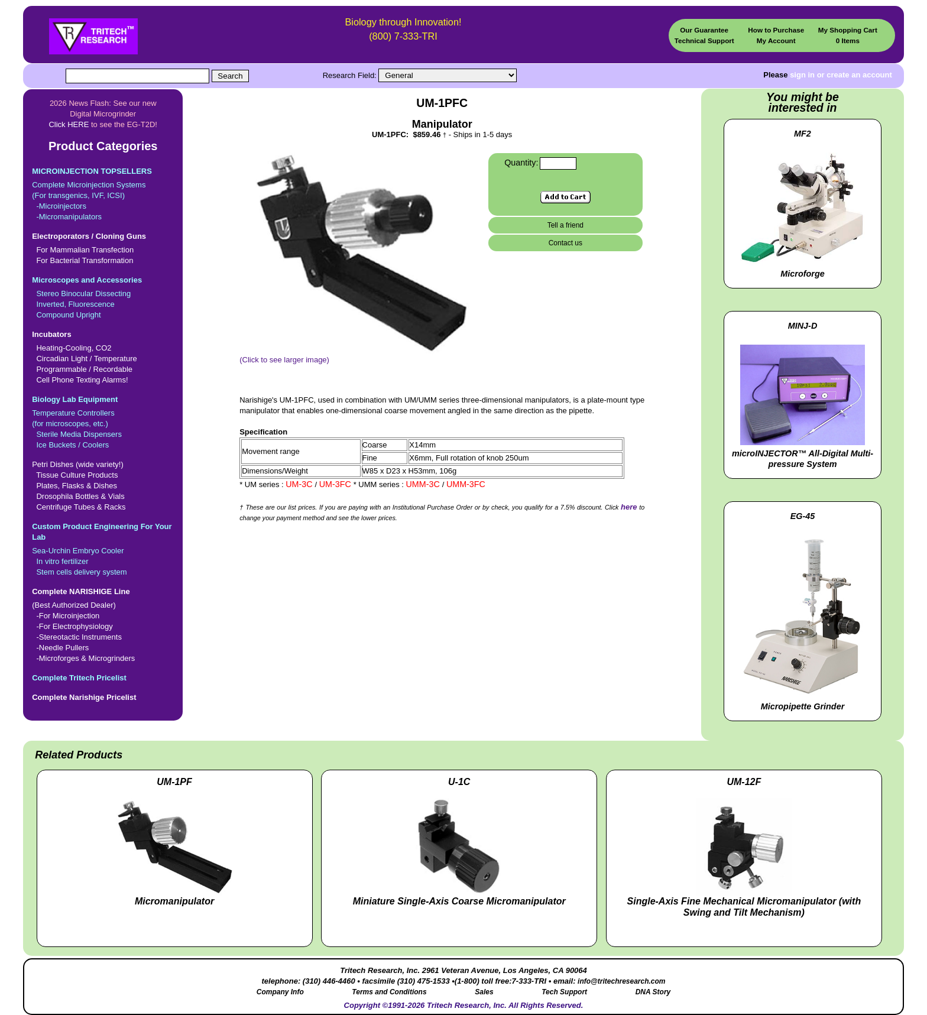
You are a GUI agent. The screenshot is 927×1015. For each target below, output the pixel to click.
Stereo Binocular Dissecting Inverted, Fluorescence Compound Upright (103, 297)
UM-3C (300, 484)
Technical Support (704, 40)
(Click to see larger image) (360, 356)
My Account (776, 40)
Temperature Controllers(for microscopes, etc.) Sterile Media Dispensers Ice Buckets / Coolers (103, 421)
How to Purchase (776, 30)
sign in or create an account (841, 74)
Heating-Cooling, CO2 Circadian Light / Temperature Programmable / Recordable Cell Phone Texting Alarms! (103, 356)
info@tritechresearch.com (621, 981)
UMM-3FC (465, 484)
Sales (484, 992)
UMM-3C (424, 484)
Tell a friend (565, 225)
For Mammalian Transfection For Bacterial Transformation (103, 248)
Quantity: (521, 162)
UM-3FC (336, 484)
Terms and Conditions (389, 992)
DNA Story (653, 992)
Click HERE (68, 124)
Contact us (565, 243)
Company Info (280, 992)
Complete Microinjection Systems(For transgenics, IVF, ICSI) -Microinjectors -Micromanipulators (103, 193)
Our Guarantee (704, 30)
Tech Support (564, 992)
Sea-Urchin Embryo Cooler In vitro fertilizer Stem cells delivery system (103, 548)
